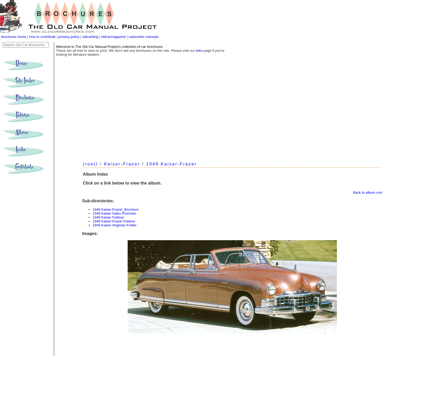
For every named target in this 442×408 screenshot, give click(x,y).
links (199, 51)
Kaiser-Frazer (122, 164)
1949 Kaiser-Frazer (171, 164)
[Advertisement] (232, 117)
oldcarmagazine (114, 37)
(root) (90, 164)
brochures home (13, 37)
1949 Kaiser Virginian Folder (115, 225)
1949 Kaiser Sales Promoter (114, 213)
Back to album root (367, 192)
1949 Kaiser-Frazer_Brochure (116, 209)
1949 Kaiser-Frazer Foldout (114, 221)
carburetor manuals (143, 37)
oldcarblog (90, 37)
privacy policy (70, 37)
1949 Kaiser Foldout (108, 217)
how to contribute (42, 37)
